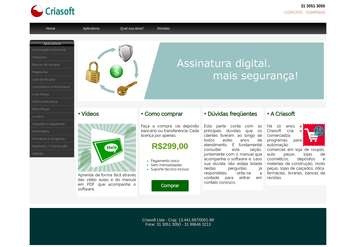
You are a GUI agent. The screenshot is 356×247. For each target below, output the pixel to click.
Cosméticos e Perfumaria (51, 87)
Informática (40, 131)
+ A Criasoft (281, 114)
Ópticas (37, 153)
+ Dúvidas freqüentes (230, 114)
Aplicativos (91, 28)
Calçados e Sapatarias (48, 124)
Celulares (39, 57)
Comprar (170, 185)
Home (50, 28)
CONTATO (293, 12)
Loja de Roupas (43, 79)
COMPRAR (315, 12)
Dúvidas (163, 28)
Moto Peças (40, 109)
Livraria (37, 116)
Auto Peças (40, 94)
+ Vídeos (88, 114)
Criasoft (53, 11)
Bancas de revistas (46, 64)
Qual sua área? (132, 28)
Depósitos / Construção (50, 146)
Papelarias (40, 72)
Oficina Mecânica (45, 101)
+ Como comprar (162, 114)
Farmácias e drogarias (48, 139)
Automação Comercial (49, 50)
